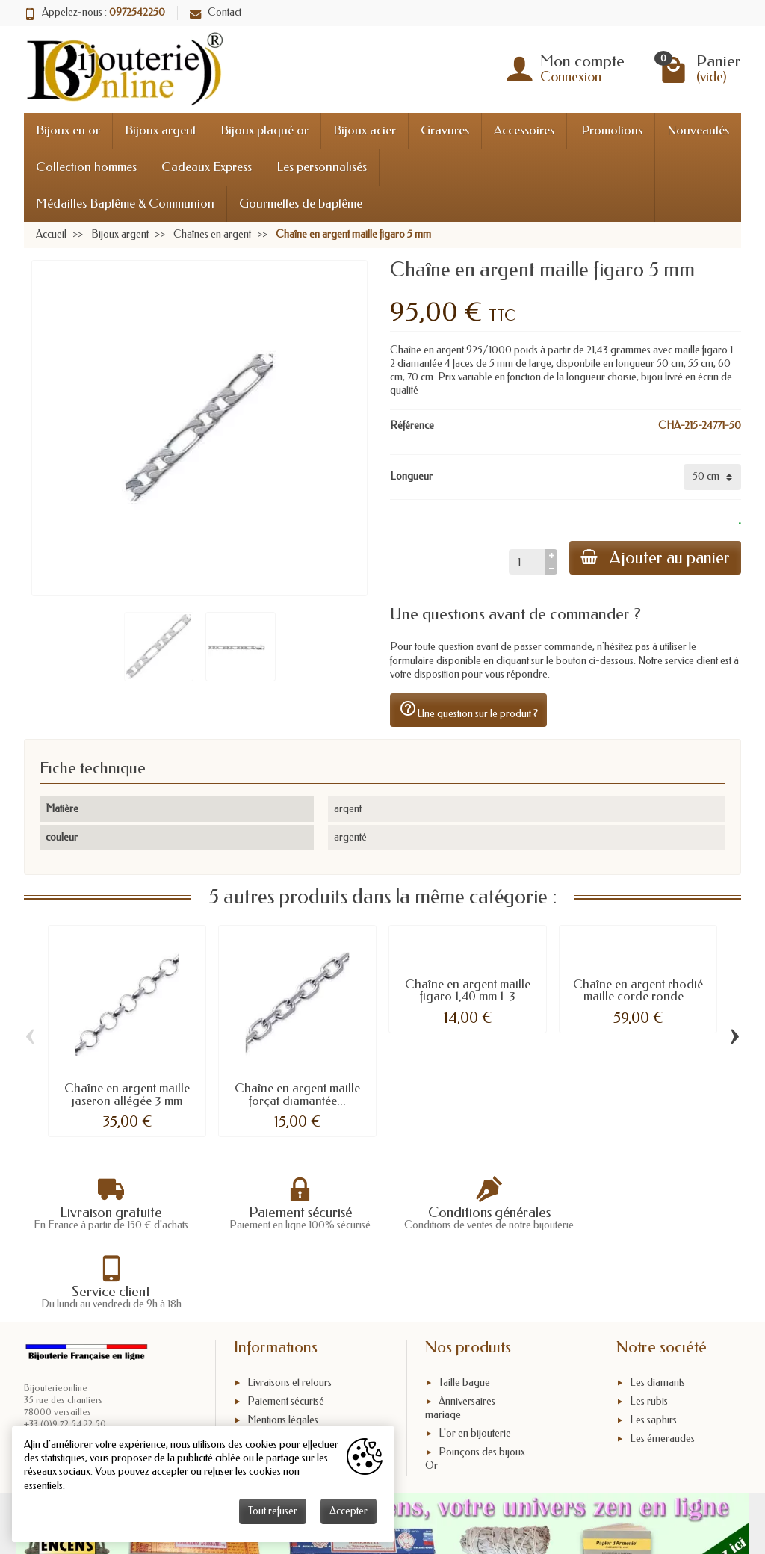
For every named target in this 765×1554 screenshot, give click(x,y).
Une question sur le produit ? (468, 709)
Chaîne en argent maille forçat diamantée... (297, 1094)
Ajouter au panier (654, 558)
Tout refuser (272, 1511)
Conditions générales (292, 1371)
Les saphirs (653, 1352)
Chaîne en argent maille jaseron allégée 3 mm (127, 1094)
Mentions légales (282, 1352)
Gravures (445, 130)
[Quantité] (525, 562)
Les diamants (657, 1315)
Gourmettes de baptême (300, 203)
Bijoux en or (68, 130)
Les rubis (649, 1334)
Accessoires (524, 130)
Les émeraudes (662, 1371)
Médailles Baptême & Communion (125, 203)
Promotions (611, 130)
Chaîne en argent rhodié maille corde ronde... (638, 990)
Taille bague (464, 1315)
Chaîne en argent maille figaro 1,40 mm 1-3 (467, 990)
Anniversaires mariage (460, 1341)
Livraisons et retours (289, 1315)
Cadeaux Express (206, 167)
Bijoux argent (160, 130)
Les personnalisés (321, 167)
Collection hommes (86, 167)
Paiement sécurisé (285, 1334)
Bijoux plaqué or (264, 130)
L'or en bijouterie (475, 1366)
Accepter (348, 1511)
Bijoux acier (364, 130)
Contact (215, 12)
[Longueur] (712, 476)
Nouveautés (698, 130)
